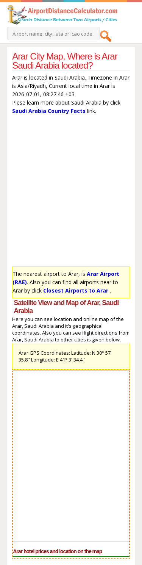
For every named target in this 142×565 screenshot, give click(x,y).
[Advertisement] (71, 192)
